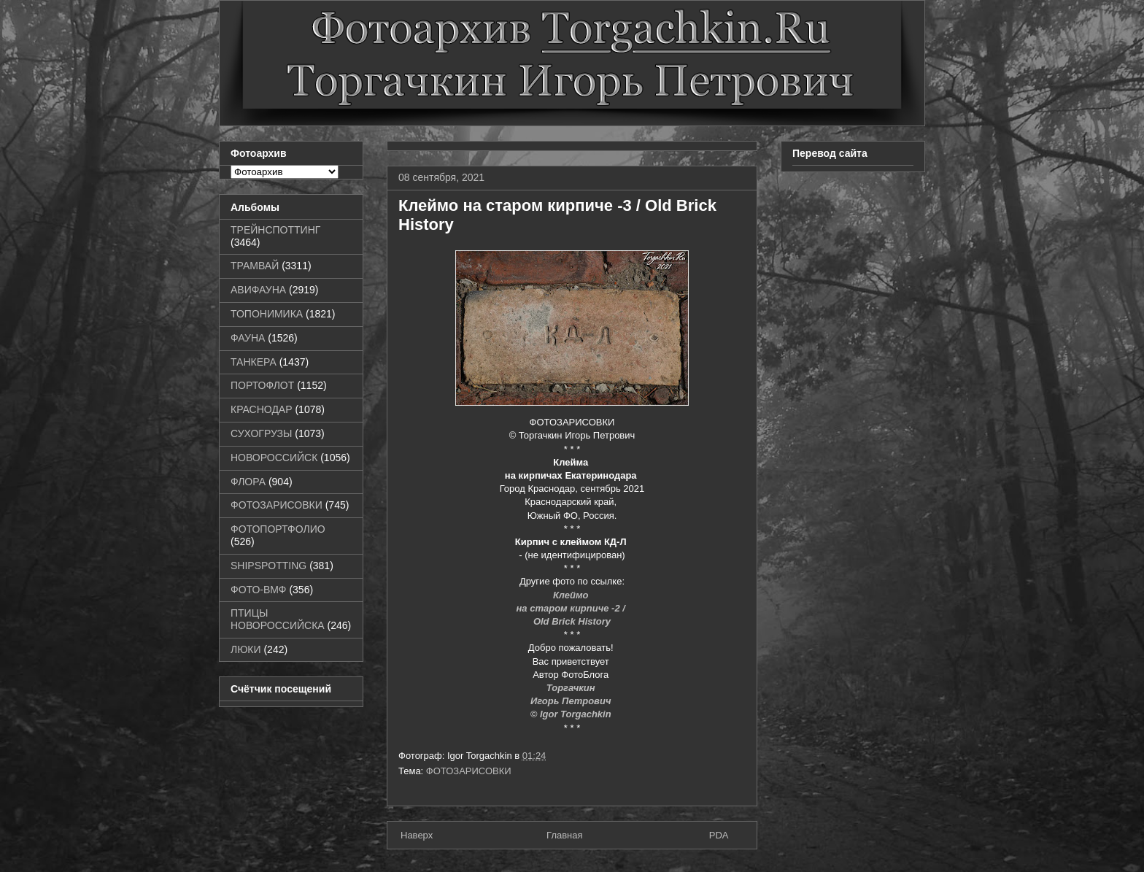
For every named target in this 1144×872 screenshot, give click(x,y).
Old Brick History (572, 621)
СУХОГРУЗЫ (261, 433)
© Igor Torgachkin (572, 714)
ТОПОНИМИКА (267, 314)
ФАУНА (248, 338)
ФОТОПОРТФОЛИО (278, 529)
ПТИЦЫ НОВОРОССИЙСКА (278, 619)
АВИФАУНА (258, 290)
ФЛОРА (248, 481)
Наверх (417, 835)
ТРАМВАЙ (255, 265)
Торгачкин (572, 687)
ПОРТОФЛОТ (262, 385)
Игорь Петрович (572, 700)
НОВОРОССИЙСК (274, 457)
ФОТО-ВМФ (259, 589)
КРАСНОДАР (262, 409)
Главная (564, 835)
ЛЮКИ (246, 649)
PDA (719, 835)
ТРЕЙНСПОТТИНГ (275, 230)
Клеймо (572, 595)
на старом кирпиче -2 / (572, 608)
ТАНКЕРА (254, 362)
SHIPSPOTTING (268, 565)
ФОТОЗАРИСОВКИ (468, 770)
